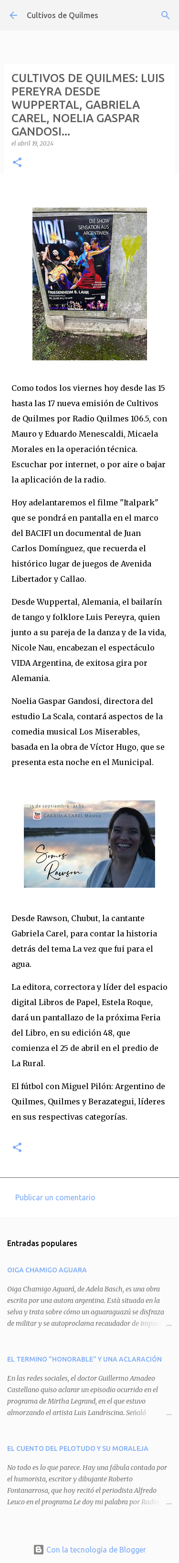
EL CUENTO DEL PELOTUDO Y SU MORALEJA (77, 1448)
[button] (17, 163)
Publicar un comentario (55, 1197)
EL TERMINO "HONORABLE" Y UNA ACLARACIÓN (84, 1359)
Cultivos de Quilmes (62, 15)
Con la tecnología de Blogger (89, 1549)
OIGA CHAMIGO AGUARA (47, 1270)
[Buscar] (165, 15)
